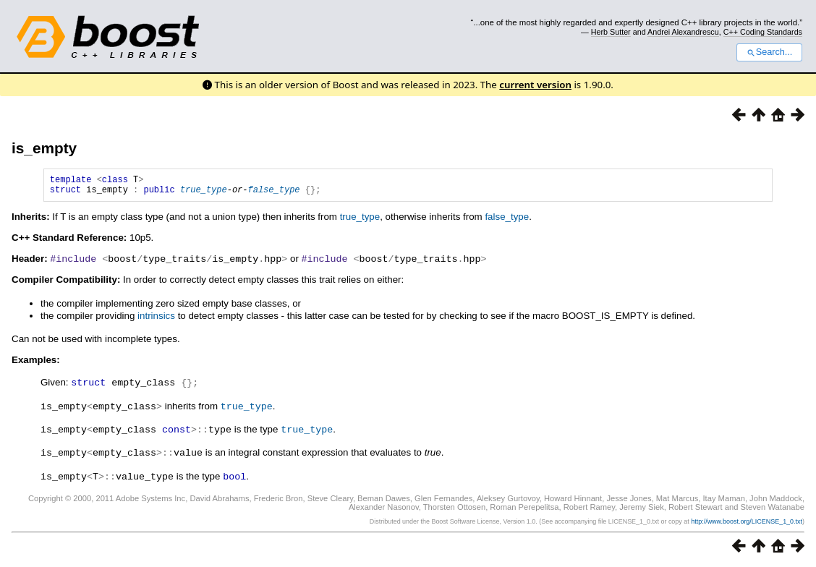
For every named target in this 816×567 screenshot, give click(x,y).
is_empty (44, 148)
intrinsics (156, 319)
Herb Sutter (611, 31)
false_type (273, 193)
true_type (203, 193)
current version (535, 84)
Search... (769, 52)
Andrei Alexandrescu (683, 31)
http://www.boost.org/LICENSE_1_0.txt (746, 521)
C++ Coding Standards (762, 31)
